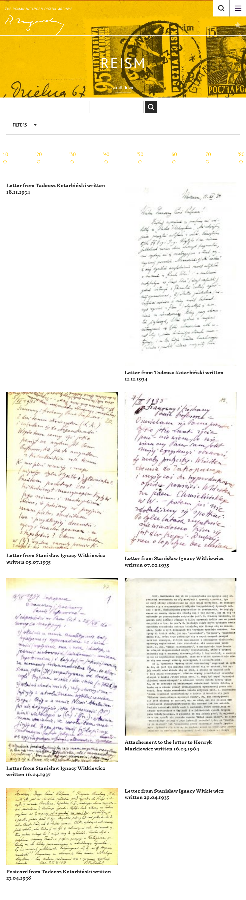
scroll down (123, 87)
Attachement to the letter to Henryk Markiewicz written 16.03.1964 (168, 746)
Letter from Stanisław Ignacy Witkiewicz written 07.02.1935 (174, 562)
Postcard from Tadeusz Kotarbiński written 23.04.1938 (58, 875)
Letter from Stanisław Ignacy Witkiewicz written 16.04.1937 (55, 772)
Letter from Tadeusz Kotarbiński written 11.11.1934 (174, 376)
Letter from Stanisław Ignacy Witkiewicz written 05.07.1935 (55, 559)
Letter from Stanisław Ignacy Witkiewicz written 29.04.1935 (174, 794)
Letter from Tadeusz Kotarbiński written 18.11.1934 (55, 189)
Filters (20, 125)
